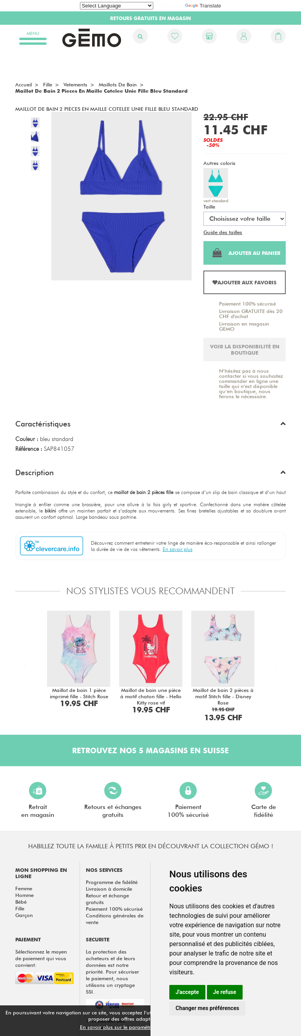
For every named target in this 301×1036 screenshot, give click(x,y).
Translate (203, 6)
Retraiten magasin (37, 800)
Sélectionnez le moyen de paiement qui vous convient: (41, 958)
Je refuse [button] (224, 992)
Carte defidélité (263, 800)
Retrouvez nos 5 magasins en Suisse (150, 750)
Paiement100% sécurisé (188, 800)
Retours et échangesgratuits (112, 800)
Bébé (21, 902)
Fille (19, 908)
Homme (24, 895)
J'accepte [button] (187, 992)
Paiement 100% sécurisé (247, 303)
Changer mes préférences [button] (207, 1008)
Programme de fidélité (112, 882)
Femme (23, 888)
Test (248, 232)
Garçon (24, 915)
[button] (150, 425)
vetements (75, 84)
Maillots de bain (118, 84)
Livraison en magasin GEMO (244, 326)
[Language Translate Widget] (116, 5)
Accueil (23, 84)
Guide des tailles (222, 232)
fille (47, 84)
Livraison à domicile (109, 889)
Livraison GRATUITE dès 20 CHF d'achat (251, 313)
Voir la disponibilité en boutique (244, 349)
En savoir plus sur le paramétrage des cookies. (135, 1027)
